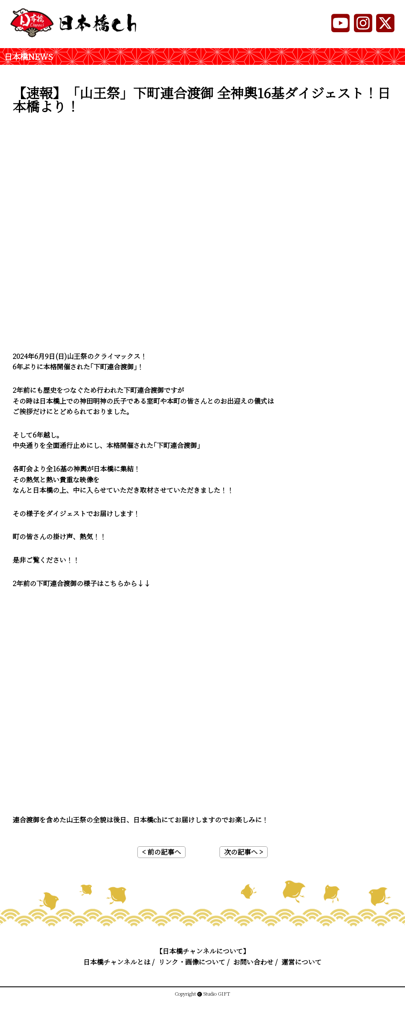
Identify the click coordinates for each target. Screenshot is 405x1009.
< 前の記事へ (161, 852)
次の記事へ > (243, 852)
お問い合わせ (253, 962)
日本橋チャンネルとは (116, 962)
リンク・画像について (191, 962)
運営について (301, 962)
